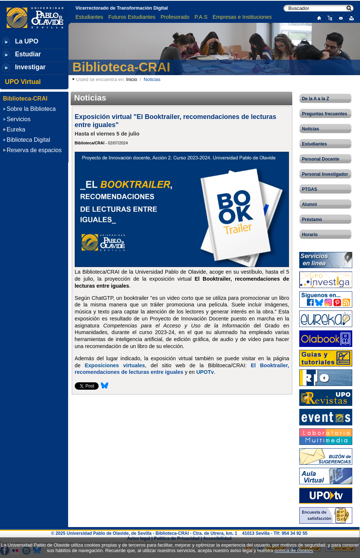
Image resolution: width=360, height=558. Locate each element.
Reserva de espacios (34, 150)
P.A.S (201, 17)
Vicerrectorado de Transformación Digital (121, 8)
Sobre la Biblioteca (31, 109)
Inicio (131, 79)
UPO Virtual (22, 81)
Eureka (16, 129)
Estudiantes (89, 17)
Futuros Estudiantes (131, 17)
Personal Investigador (325, 174)
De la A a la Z (315, 98)
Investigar (30, 67)
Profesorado (174, 17)
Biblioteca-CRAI (121, 67)
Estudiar (28, 54)
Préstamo (312, 219)
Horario (310, 234)
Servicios (19, 119)
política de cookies (293, 550)
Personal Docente (320, 159)
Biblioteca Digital (28, 140)
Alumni (309, 204)
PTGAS (309, 189)
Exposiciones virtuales (115, 365)
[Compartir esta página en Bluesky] (104, 388)
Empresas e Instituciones (242, 17)
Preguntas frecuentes (324, 113)
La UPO (27, 41)
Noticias (310, 128)
